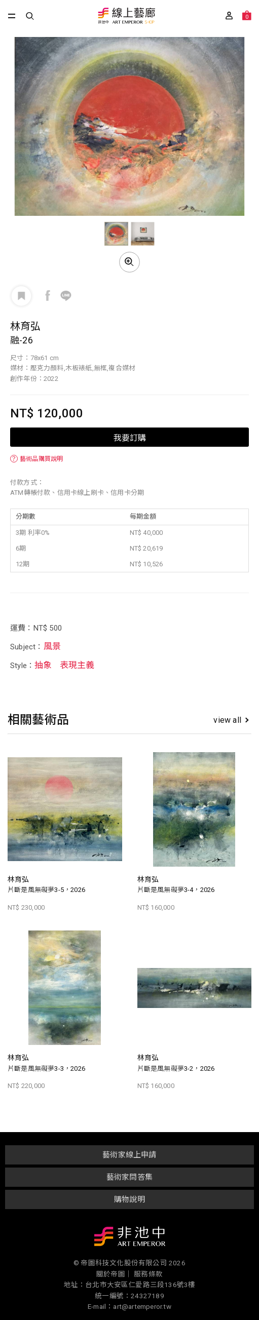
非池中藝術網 (129, 1238)
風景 (52, 646)
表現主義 (77, 665)
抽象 (43, 665)
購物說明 (129, 1199)
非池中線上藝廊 (126, 16)
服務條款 (148, 1274)
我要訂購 (130, 437)
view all (230, 720)
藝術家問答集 (129, 1177)
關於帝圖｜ (114, 1274)
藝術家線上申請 (129, 1154)
